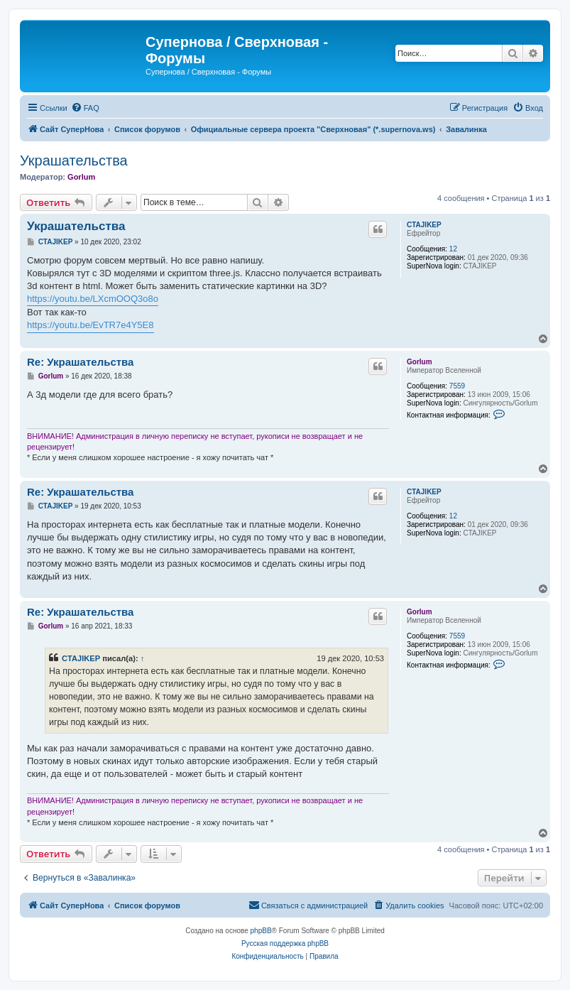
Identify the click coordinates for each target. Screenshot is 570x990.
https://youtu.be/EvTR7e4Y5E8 (90, 325)
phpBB (261, 931)
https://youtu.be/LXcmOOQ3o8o (92, 298)
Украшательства (74, 160)
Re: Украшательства (80, 362)
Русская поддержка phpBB (285, 943)
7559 (457, 386)
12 (453, 249)
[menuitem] (85, 107)
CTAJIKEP (424, 225)
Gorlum (81, 177)
